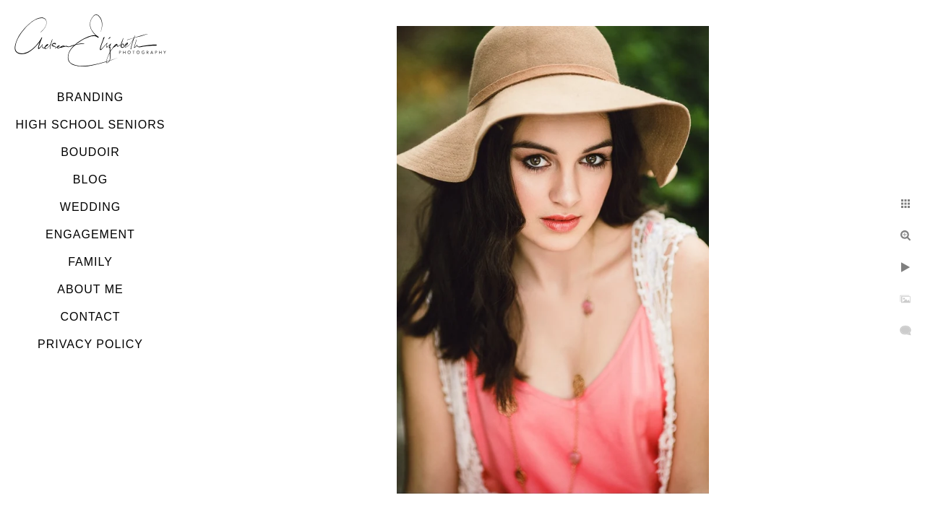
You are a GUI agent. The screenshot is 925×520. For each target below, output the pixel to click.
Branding (90, 97)
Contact (90, 317)
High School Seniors (90, 124)
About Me (90, 289)
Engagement (90, 234)
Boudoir (90, 152)
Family (90, 262)
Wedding (90, 207)
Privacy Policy (90, 344)
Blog (90, 179)
